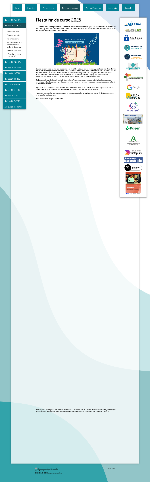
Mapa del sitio (54, 469)
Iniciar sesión (111, 468)
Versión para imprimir (42, 469)
